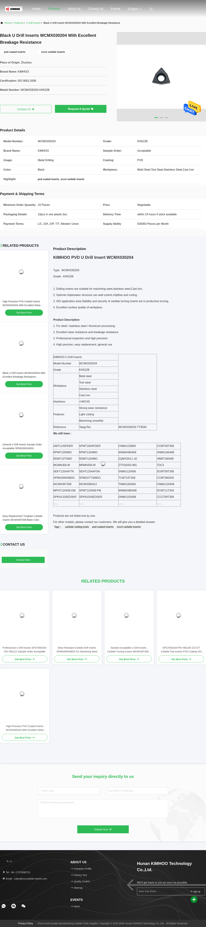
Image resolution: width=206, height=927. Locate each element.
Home (36, 8)
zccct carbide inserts (129, 526)
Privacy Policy (25, 923)
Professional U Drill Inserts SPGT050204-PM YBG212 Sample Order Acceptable (25, 649)
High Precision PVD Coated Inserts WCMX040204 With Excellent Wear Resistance (22, 305)
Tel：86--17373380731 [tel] (16, 872)
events (115, 8)
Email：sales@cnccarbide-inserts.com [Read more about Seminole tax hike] (24, 878)
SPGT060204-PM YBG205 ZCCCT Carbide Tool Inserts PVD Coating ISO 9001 (181, 649)
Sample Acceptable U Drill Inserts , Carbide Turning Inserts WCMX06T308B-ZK (129, 649)
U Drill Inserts (33, 22)
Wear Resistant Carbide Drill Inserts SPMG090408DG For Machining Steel (76, 649)
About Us (74, 8)
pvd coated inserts (102, 526)
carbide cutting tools (77, 526)
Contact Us (95, 8)
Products (54, 8)
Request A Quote (80, 108)
